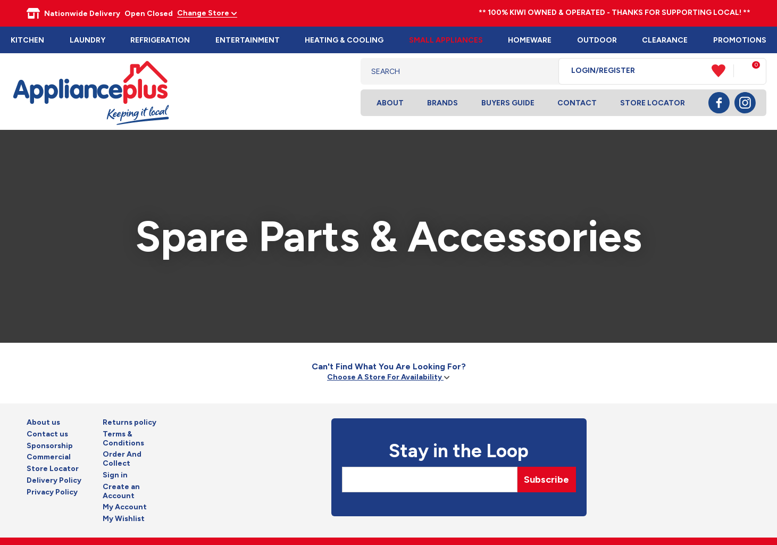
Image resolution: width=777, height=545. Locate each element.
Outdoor (597, 40)
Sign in (115, 475)
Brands (442, 103)
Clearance (665, 40)
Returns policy (129, 422)
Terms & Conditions (123, 439)
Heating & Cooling (344, 40)
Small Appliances (446, 40)
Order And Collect (122, 459)
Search (542, 71)
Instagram (745, 102)
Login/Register (603, 71)
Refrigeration (160, 40)
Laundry (87, 40)
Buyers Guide (507, 103)
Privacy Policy (52, 492)
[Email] (429, 479)
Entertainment (247, 40)
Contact (577, 103)
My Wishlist (124, 519)
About (390, 103)
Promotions (739, 40)
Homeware (530, 40)
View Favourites (723, 70)
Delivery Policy (54, 480)
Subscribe (546, 479)
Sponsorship (50, 446)
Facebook (719, 102)
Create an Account (121, 491)
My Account (125, 507)
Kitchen (27, 40)
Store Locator (652, 103)
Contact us (47, 434)
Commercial (49, 457)
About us (43, 422)
